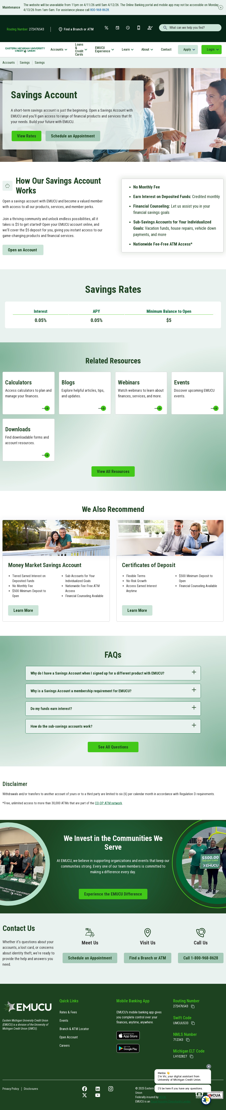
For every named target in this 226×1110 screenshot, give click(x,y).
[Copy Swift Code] (193, 1023)
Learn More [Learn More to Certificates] (137, 610)
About (145, 49)
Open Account (68, 1037)
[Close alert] (220, 7)
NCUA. (163, 1097)
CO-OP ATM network (108, 803)
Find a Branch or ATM (76, 29)
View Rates (26, 135)
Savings (25, 63)
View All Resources (113, 471)
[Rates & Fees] (106, 28)
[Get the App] (138, 28)
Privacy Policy (10, 1088)
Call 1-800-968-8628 (200, 957)
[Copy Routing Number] (193, 1006)
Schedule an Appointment (73, 135)
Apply (187, 49)
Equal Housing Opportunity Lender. (171, 1101)
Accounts (57, 49)
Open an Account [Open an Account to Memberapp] (23, 249)
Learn (126, 49)
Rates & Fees (68, 1012)
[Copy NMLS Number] (188, 1040)
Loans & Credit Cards (79, 49)
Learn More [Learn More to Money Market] (23, 610)
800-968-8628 (99, 10)
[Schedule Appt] (128, 28)
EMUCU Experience (102, 49)
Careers (64, 1046)
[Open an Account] (150, 28)
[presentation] (208, 1066)
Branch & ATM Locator (74, 1029)
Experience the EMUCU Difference (113, 894)
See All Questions (113, 747)
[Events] (117, 28)
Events (63, 1021)
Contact (166, 49)
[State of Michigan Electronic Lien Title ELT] (191, 1056)
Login (211, 49)
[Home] (27, 1008)
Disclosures (31, 1088)
